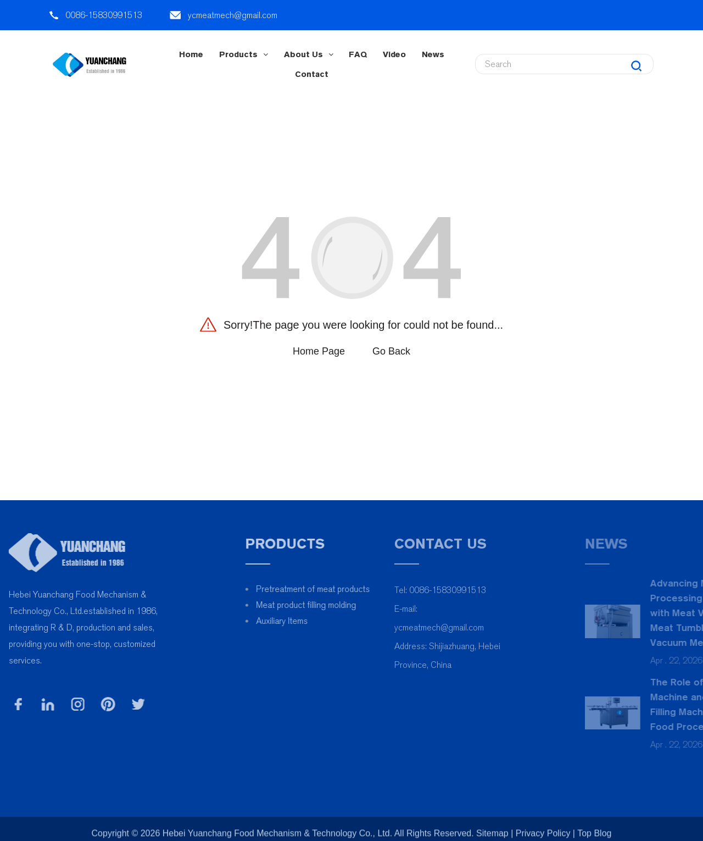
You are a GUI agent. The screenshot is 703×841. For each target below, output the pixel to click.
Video (394, 54)
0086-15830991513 (103, 15)
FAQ (358, 54)
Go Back (391, 351)
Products (243, 54)
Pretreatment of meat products (336, 589)
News (433, 54)
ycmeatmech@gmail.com (232, 15)
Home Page (319, 351)
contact (311, 74)
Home (191, 54)
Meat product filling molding (329, 605)
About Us (308, 54)
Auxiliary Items (305, 621)
